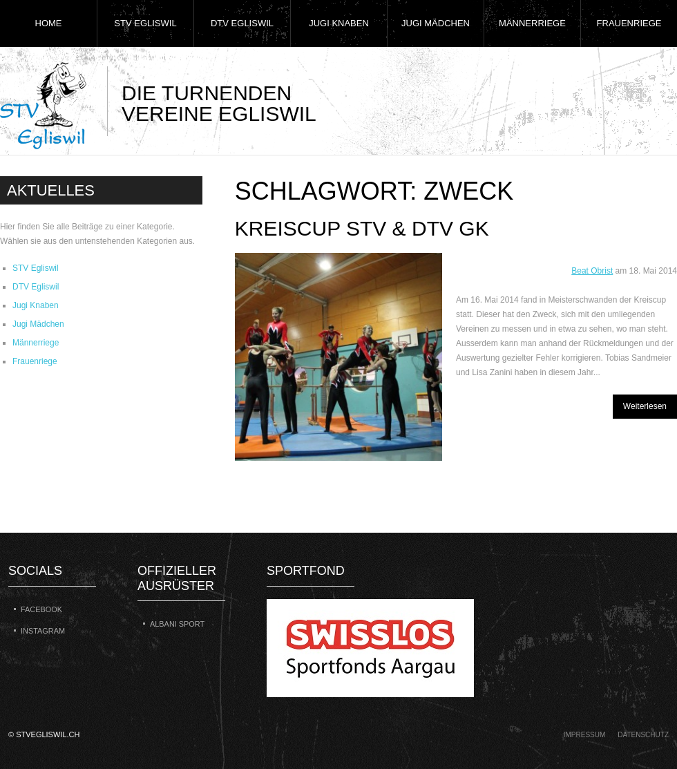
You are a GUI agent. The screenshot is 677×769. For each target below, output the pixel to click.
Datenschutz (643, 735)
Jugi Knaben (339, 23)
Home (48, 23)
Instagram (43, 631)
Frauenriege (629, 23)
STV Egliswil (145, 23)
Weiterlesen (645, 406)
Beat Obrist (592, 271)
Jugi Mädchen (435, 23)
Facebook (41, 609)
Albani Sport (177, 624)
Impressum (585, 735)
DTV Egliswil (242, 23)
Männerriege (532, 23)
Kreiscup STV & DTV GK (362, 228)
